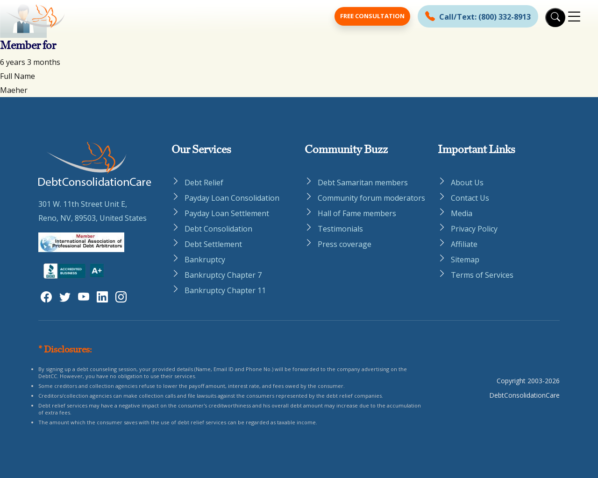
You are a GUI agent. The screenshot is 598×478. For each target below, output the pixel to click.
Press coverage (344, 244)
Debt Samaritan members (363, 182)
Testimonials (340, 229)
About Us (467, 182)
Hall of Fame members (357, 213)
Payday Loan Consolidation (232, 198)
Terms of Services (482, 275)
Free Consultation (372, 16)
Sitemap (465, 259)
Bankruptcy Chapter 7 (223, 275)
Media (461, 213)
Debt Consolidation (218, 229)
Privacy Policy (474, 229)
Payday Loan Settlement (227, 213)
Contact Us (470, 198)
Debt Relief (204, 182)
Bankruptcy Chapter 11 (225, 290)
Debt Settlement (213, 244)
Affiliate (464, 244)
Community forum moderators (371, 198)
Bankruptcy (205, 259)
